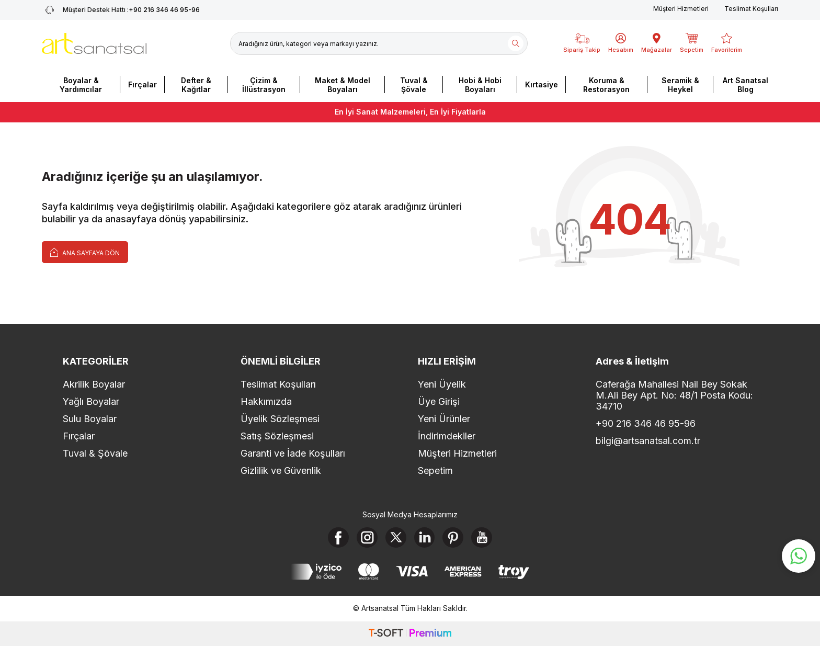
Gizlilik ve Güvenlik (281, 470)
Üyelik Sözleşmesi (280, 418)
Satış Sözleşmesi (277, 435)
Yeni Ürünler (444, 418)
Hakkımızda (266, 401)
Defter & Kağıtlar (196, 85)
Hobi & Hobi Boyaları (480, 85)
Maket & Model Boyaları (342, 85)
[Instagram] (367, 537)
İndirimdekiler (446, 435)
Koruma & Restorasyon (606, 85)
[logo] (94, 43)
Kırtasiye (541, 84)
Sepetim (435, 470)
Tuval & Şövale (414, 85)
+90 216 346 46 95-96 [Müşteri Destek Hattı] (121, 10)
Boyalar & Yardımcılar (81, 85)
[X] (395, 537)
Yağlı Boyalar (91, 401)
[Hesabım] (620, 43)
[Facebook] (338, 537)
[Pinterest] (453, 537)
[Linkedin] (424, 537)
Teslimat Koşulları (751, 9)
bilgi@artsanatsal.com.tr (648, 440)
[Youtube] (482, 537)
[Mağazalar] (656, 43)
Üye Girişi (439, 401)
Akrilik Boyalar (94, 384)
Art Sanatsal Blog (745, 85)
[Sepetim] (691, 43)
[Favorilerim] (726, 43)
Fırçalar (142, 84)
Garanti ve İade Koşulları (293, 453)
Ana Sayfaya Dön (85, 251)
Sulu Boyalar (90, 418)
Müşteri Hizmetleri (681, 9)
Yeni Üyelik (442, 384)
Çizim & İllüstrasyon (264, 85)
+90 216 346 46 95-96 (646, 423)
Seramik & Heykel (680, 85)
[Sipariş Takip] (581, 43)
